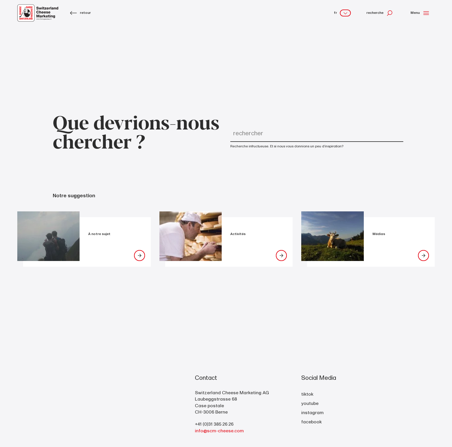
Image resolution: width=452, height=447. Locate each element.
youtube (310, 403)
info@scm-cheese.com (219, 431)
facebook (311, 422)
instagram (312, 413)
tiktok (307, 394)
